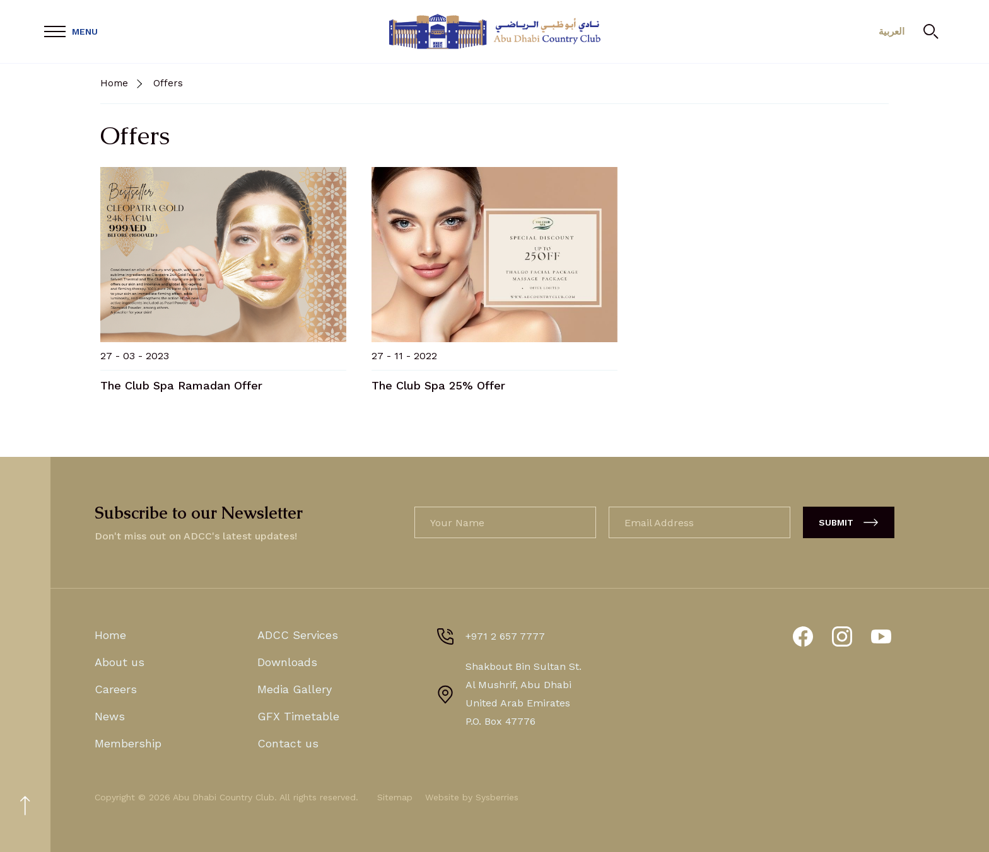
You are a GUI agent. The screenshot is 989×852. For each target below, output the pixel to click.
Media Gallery (294, 689)
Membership (128, 743)
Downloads (287, 662)
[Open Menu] (71, 32)
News (110, 716)
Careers (116, 689)
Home (114, 83)
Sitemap (395, 797)
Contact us (288, 743)
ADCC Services (297, 635)
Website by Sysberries (471, 797)
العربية (891, 31)
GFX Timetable (298, 716)
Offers (168, 83)
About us (119, 662)
